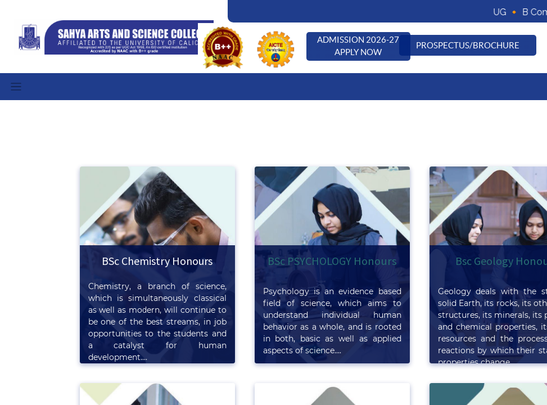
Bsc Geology (485, 261)
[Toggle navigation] (16, 87)
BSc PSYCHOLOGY (311, 261)
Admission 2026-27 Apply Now (358, 46)
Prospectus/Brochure (467, 45)
